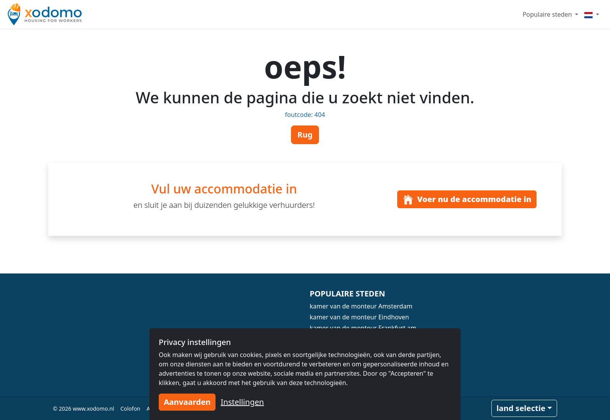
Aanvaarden (187, 402)
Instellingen (242, 402)
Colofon (130, 408)
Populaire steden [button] (547, 14)
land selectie (520, 408)
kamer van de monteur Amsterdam (361, 306)
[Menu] (591, 14)
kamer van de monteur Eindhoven (359, 317)
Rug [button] (305, 134)
